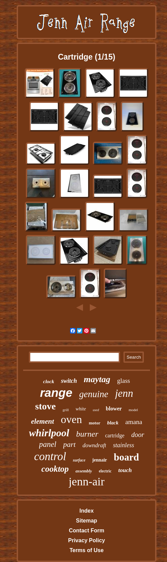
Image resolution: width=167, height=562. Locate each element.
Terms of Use (86, 550)
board (126, 457)
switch (69, 380)
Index (87, 511)
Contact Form (86, 530)
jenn (124, 393)
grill (66, 410)
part (69, 444)
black (112, 422)
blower (114, 408)
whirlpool (49, 432)
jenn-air (87, 481)
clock (48, 381)
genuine (93, 394)
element (42, 421)
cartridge (114, 435)
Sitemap (86, 521)
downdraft (94, 445)
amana (133, 421)
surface (79, 460)
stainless (123, 445)
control (50, 456)
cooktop (55, 468)
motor (94, 422)
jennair (99, 460)
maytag (97, 379)
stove (45, 406)
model (133, 410)
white (81, 408)
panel (47, 444)
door (137, 434)
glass (123, 380)
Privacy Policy (86, 540)
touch (125, 470)
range (56, 392)
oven (71, 419)
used (96, 410)
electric (105, 471)
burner (87, 434)
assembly (84, 470)
